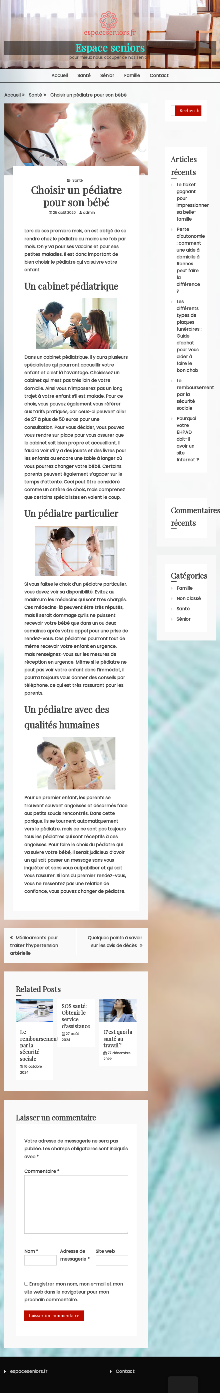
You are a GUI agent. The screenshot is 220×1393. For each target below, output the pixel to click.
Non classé (189, 598)
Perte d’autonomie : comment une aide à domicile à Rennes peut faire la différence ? (191, 260)
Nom (31, 1251)
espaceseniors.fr (28, 1371)
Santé (84, 75)
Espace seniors (110, 47)
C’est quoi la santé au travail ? (117, 1038)
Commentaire (41, 1171)
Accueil (59, 75)
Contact (159, 75)
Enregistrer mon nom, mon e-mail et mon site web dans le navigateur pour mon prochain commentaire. (73, 1292)
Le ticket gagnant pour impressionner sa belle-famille (193, 201)
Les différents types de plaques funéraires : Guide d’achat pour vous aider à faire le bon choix (189, 336)
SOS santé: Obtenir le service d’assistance (76, 1016)
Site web (105, 1251)
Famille (132, 75)
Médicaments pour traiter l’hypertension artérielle (34, 945)
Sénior (107, 75)
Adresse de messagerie (75, 1255)
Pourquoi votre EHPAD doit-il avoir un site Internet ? (188, 439)
